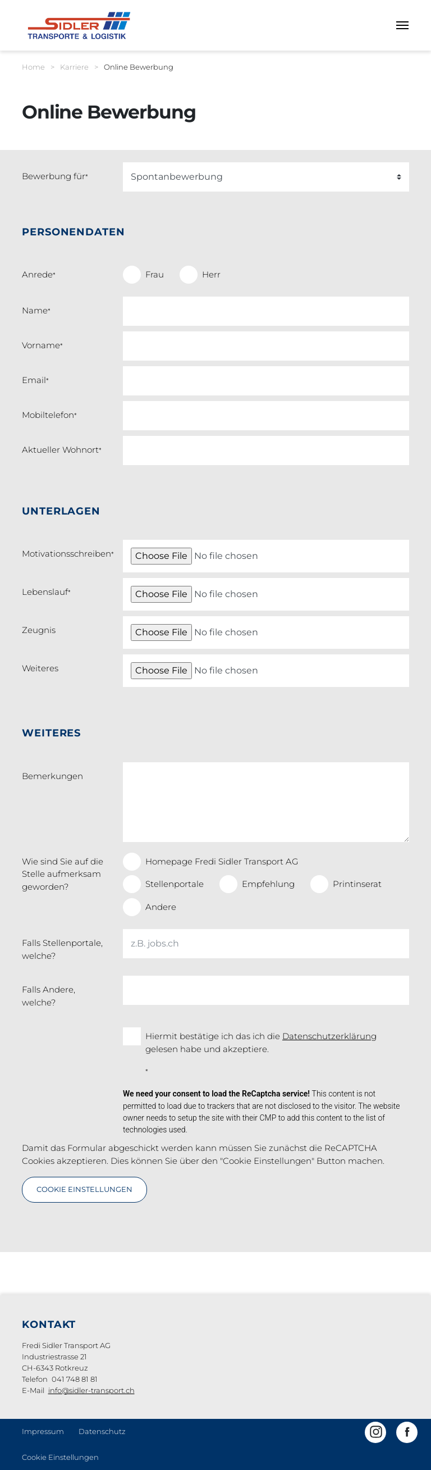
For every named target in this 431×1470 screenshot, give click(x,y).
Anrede (39, 274)
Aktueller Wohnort (62, 449)
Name (36, 310)
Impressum (43, 1431)
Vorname (42, 345)
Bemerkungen (52, 776)
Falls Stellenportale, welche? (62, 949)
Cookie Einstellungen (60, 1457)
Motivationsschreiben (68, 553)
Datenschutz (102, 1431)
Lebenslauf (46, 591)
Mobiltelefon (49, 414)
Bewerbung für (55, 176)
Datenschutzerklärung (329, 1036)
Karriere (74, 66)
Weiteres (40, 668)
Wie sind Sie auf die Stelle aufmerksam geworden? (62, 874)
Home (33, 66)
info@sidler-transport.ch (91, 1390)
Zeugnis (39, 630)
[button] (375, 1432)
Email (35, 380)
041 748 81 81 (75, 1379)
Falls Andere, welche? (48, 996)
